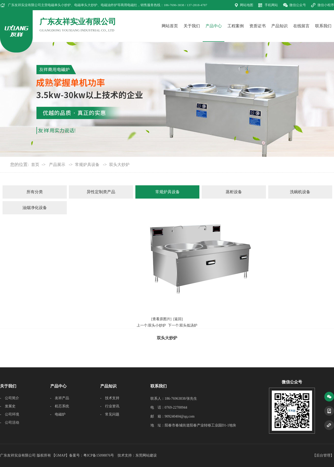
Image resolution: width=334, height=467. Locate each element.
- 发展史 (8, 406)
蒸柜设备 (234, 192)
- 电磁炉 (58, 414)
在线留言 (301, 26)
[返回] (178, 319)
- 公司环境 (9, 414)
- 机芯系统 (59, 406)
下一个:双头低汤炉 (183, 325)
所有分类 (35, 192)
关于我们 (192, 26)
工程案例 (235, 26)
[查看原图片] (161, 319)
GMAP (60, 455)
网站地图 (246, 5)
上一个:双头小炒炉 (151, 325)
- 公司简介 (9, 398)
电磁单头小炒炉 (59, 5)
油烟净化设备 (34, 207)
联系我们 (323, 26)
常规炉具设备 (87, 164)
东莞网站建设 (146, 455)
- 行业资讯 (109, 406)
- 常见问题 (109, 414)
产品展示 (57, 164)
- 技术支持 (109, 398)
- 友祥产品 (59, 398)
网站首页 (170, 26)
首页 (35, 164)
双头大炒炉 (119, 164)
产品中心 (213, 26)
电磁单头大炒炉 (85, 5)
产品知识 (279, 26)
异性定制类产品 (101, 192)
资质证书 (257, 26)
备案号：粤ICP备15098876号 (91, 455)
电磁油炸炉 (109, 5)
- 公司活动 (9, 422)
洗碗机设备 (300, 192)
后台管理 (323, 455)
